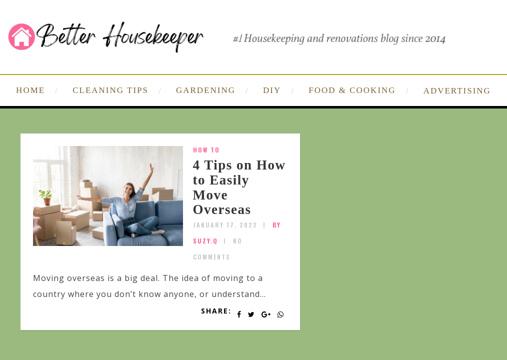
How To (206, 150)
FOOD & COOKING (352, 90)
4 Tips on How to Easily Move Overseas (239, 187)
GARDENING (206, 90)
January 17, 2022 (225, 224)
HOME (30, 90)
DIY (272, 90)
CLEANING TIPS (110, 90)
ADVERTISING (457, 91)
